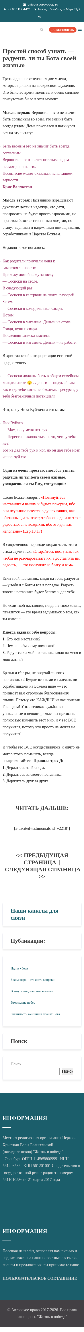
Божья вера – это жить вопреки (33, 979)
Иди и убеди (19, 968)
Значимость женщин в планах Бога (35, 1014)
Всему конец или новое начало (32, 991)
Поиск (16, 1064)
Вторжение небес (23, 1002)
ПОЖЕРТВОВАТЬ (62, 30)
